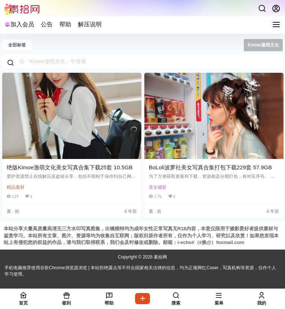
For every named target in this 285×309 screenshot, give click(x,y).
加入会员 (19, 24)
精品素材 (15, 187)
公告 (47, 24)
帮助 (65, 24)
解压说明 (90, 24)
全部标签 (17, 45)
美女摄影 (158, 187)
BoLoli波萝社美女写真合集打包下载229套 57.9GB (210, 167)
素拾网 (160, 257)
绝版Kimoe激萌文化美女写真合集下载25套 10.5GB (69, 167)
